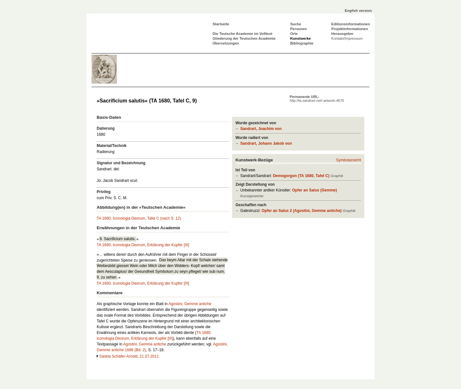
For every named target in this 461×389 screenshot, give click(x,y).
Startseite (221, 24)
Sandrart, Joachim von (260, 128)
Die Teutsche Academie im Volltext (242, 34)
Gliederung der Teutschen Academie (244, 38)
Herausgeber (342, 34)
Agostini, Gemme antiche (189, 304)
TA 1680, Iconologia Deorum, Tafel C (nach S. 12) (139, 218)
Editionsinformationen (350, 24)
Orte (293, 34)
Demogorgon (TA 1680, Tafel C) (301, 176)
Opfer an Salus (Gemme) (314, 190)
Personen (298, 29)
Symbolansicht (348, 160)
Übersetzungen (226, 43)
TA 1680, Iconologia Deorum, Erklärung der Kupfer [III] (143, 245)
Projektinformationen (349, 29)
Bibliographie (301, 43)
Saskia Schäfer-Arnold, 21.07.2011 (129, 356)
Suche (295, 24)
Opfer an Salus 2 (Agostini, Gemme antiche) (302, 210)
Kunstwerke (300, 38)
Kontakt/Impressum (347, 38)
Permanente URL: (317, 98)
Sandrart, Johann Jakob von (266, 143)
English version (358, 10)
